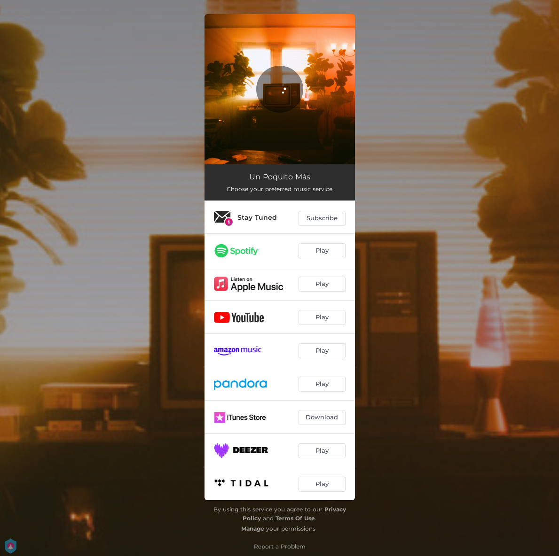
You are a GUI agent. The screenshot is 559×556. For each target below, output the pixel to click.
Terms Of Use (295, 518)
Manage (252, 528)
